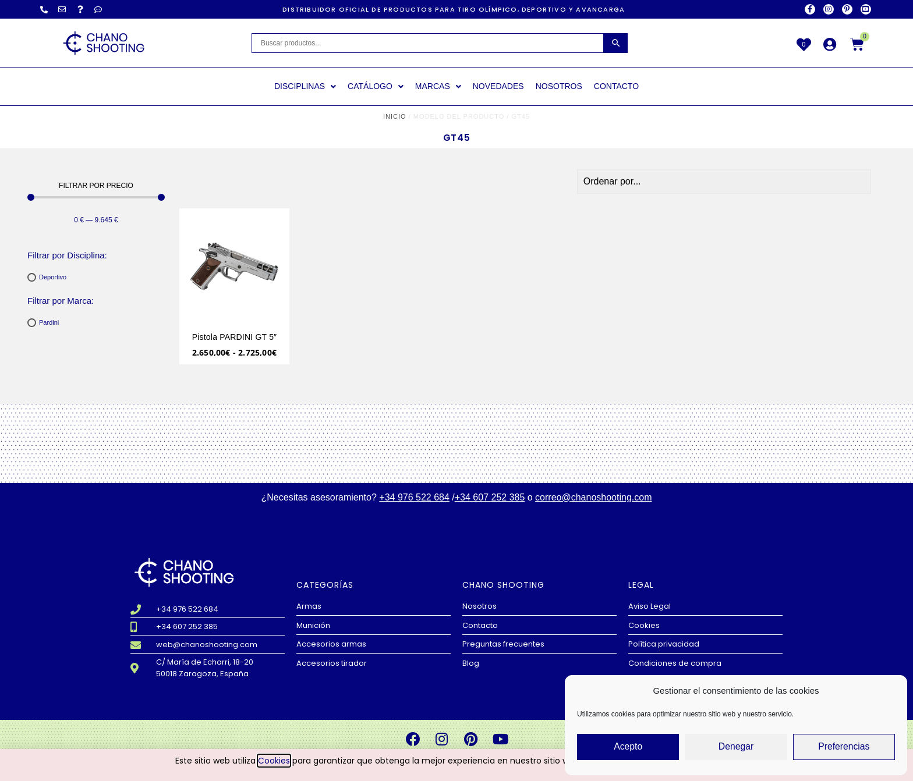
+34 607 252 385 (490, 497)
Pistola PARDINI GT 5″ (234, 337)
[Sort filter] (802, 181)
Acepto (628, 747)
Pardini (49, 322)
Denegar (736, 747)
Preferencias (843, 747)
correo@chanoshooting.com (593, 497)
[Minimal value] (96, 197)
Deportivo (52, 277)
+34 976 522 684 (414, 497)
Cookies (274, 760)
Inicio (394, 116)
